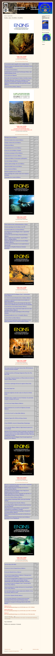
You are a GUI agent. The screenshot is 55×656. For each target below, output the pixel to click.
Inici (21, 649)
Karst (5, 618)
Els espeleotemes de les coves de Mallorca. (13, 147)
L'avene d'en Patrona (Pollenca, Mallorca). (13, 86)
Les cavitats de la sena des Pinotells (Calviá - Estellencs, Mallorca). (18, 297)
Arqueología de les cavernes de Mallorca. (13, 177)
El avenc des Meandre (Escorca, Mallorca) (13, 572)
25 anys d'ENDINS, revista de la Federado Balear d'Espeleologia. (17, 423)
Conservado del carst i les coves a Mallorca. (13, 155)
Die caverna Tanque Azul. (10, 388)
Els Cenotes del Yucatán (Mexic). (11, 69)
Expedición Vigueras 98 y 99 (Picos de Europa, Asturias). (16, 418)
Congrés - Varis (25, 617)
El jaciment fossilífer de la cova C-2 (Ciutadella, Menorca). (16, 315)
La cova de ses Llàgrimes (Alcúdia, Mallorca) (13, 595)
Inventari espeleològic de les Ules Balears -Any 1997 (15, 227)
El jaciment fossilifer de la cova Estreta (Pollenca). (14, 229)
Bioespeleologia (17, 617)
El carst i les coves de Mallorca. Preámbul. (13, 150)
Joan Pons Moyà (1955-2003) (10, 564)
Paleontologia (8, 618)
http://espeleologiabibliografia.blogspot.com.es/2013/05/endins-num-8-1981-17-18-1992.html (20, 610)
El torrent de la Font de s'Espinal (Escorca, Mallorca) (15, 568)
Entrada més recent (7, 649)
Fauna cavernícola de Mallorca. (11, 169)
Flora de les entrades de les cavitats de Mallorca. (14, 140)
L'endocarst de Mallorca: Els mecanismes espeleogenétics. (16, 158)
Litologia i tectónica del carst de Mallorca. (13, 142)
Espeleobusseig (35, 617)
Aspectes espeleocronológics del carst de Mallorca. (14, 163)
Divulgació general (29, 617)
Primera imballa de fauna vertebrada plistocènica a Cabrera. (16, 224)
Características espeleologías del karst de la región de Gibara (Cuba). (18, 383)
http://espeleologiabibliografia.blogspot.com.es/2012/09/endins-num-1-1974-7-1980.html (19, 607)
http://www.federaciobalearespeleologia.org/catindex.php (21, 61)
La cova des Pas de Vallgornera (11, 75)
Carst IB (21, 617)
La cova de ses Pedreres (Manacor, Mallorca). (13, 497)
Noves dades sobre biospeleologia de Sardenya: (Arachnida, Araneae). (18, 78)
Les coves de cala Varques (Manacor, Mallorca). (14, 403)
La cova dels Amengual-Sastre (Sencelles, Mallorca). (15, 502)
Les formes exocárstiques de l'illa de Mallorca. (14, 153)
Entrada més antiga (36, 649)
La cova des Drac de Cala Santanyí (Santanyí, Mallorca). (16, 306)
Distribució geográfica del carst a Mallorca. (13, 171)
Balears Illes (13, 617)
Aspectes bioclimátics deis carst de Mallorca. (13, 166)
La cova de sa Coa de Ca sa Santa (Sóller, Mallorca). (15, 413)
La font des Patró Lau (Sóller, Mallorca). (12, 317)
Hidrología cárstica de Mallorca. (11, 137)
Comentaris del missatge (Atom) (14, 651)
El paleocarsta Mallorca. (9, 145)
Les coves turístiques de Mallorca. (11, 161)
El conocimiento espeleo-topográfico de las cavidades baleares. (17, 64)
